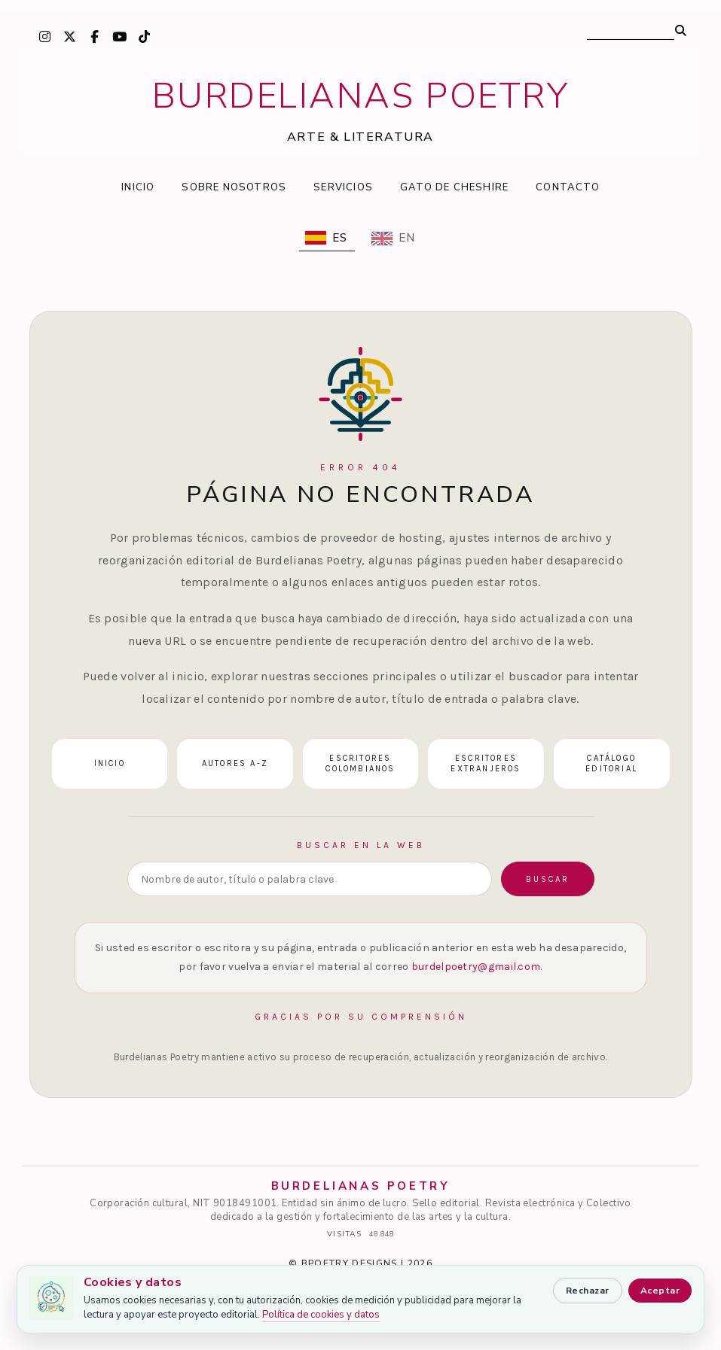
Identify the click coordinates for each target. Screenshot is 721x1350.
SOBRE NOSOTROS (234, 187)
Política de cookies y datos (321, 1314)
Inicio (109, 763)
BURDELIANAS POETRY (361, 96)
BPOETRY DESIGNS (349, 1263)
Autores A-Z (235, 763)
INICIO (137, 187)
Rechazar (587, 1291)
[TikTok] (145, 36)
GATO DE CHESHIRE (454, 187)
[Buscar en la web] (309, 879)
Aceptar (660, 1291)
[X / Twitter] (70, 36)
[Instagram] (45, 36)
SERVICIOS (343, 187)
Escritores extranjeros (486, 763)
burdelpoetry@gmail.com (476, 966)
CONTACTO (568, 187)
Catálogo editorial (611, 763)
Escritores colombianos (360, 763)
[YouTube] (120, 36)
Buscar (548, 879)
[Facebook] (95, 36)
